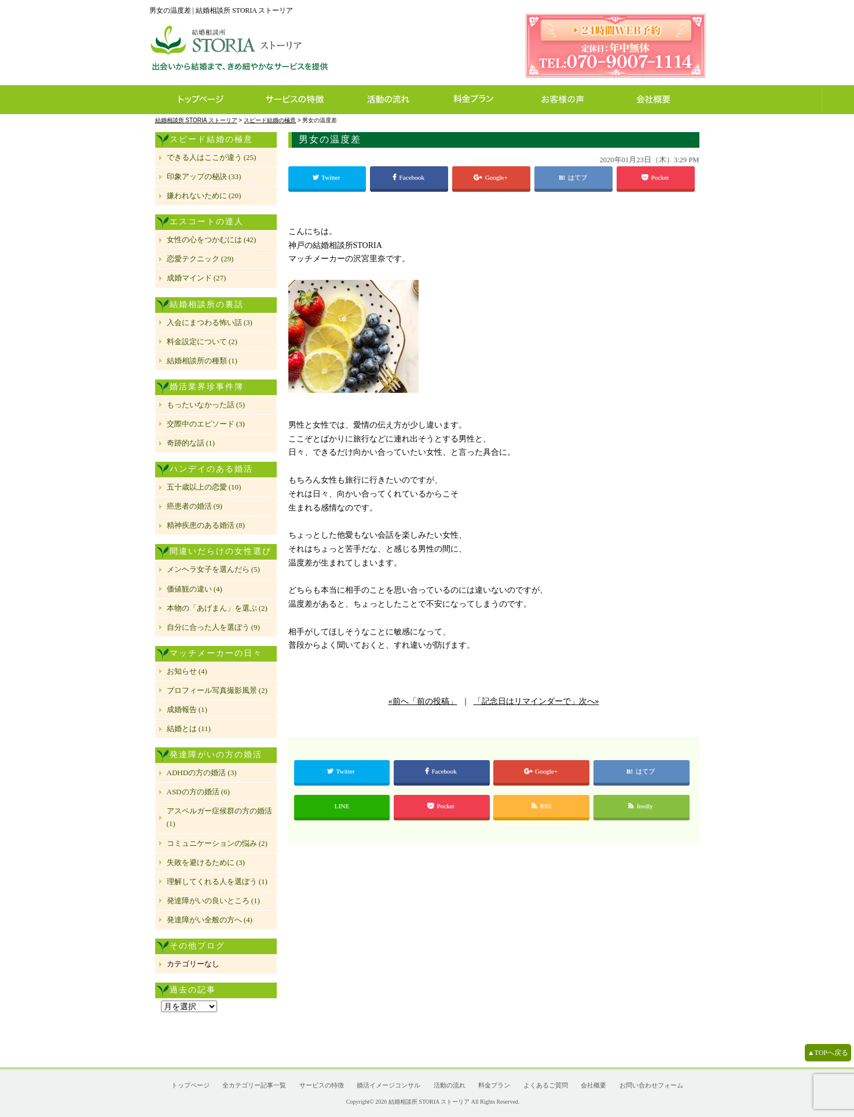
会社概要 (657, 99)
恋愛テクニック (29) (200, 258)
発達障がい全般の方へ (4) (209, 919)
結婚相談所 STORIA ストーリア (429, 1101)
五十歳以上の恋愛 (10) (204, 487)
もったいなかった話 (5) (206, 404)
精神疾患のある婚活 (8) (206, 525)
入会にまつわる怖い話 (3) (209, 322)
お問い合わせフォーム (651, 1085)
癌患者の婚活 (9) (194, 506)
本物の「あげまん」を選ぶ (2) (217, 608)
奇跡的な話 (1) (191, 443)
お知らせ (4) (187, 671)
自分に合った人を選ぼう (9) (213, 627)
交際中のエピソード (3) (206, 423)
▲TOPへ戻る (828, 1053)
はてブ (578, 177)
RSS (541, 805)
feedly (641, 805)
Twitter (327, 177)
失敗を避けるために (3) (206, 862)
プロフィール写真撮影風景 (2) (217, 690)
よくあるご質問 (545, 1085)
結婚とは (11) (189, 728)
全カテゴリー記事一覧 (254, 1085)
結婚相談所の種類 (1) (202, 360)
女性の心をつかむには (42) (211, 239)
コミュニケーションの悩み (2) (217, 843)
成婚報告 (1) (187, 709)
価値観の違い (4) (194, 589)
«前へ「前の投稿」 (422, 701)
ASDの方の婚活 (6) (198, 791)
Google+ (491, 177)
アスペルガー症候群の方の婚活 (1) (219, 817)
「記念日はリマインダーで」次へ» (536, 701)
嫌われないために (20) (204, 195)
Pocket (656, 177)
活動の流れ (394, 99)
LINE (342, 805)
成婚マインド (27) (196, 277)
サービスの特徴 (301, 99)
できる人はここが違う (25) (211, 157)
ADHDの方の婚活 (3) (202, 772)
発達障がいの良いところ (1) (213, 900)
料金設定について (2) (202, 341)
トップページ (200, 99)
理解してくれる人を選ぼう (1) (217, 881)
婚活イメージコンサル (388, 1085)
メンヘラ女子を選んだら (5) (213, 569)
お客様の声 (566, 99)
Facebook (409, 177)
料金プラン (479, 99)
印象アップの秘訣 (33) (204, 176)
